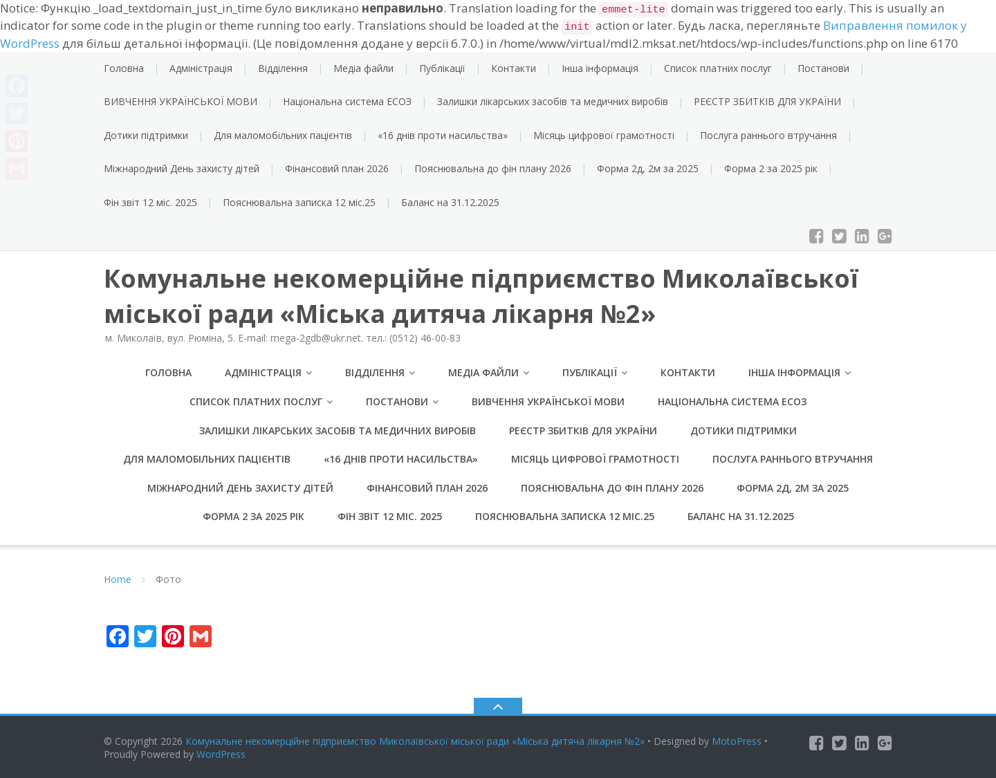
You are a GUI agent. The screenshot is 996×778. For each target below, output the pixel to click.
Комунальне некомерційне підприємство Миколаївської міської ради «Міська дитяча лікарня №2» (415, 741)
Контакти (513, 68)
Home (117, 579)
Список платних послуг (718, 68)
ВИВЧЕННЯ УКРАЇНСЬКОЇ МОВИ (180, 101)
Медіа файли (363, 68)
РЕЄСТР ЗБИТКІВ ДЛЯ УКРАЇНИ (767, 101)
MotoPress (737, 741)
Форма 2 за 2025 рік (771, 168)
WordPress (221, 754)
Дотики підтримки (146, 135)
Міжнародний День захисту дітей (181, 168)
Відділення (283, 68)
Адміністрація (200, 68)
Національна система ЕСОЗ (347, 101)
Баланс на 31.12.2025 (450, 202)
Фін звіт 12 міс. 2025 (150, 202)
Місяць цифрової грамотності (603, 135)
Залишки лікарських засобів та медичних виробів (552, 101)
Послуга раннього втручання (768, 135)
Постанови (823, 68)
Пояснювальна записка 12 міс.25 (299, 202)
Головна (124, 68)
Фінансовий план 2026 (337, 168)
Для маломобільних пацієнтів (283, 135)
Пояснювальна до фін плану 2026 (492, 168)
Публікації (442, 68)
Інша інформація (600, 68)
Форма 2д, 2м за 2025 (648, 168)
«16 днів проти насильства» (443, 135)
